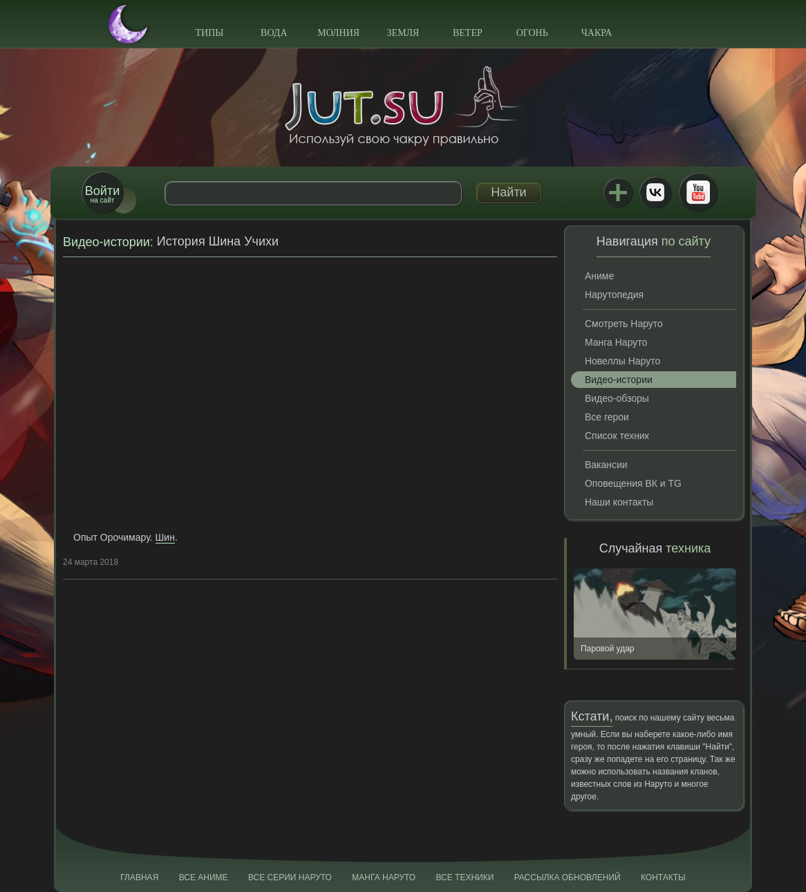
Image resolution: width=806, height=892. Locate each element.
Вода (274, 33)
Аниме (599, 275)
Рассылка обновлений (567, 877)
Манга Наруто (616, 342)
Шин (165, 537)
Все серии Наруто (290, 877)
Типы (209, 33)
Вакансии (606, 464)
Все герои (607, 416)
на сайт (102, 194)
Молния (338, 33)
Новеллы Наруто (622, 360)
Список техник (617, 435)
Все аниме (203, 877)
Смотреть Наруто (624, 323)
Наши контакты (619, 502)
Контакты (663, 877)
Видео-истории (106, 242)
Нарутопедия (614, 294)
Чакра (596, 33)
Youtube (698, 192)
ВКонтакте (655, 192)
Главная (139, 877)
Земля (403, 33)
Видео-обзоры (617, 398)
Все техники (464, 877)
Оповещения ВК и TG (633, 483)
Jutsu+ (617, 192)
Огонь (532, 33)
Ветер (467, 33)
